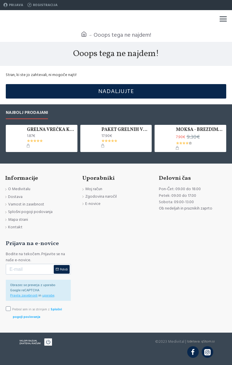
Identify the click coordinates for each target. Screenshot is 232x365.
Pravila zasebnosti (24, 295)
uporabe (48, 295)
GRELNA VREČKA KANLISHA (51, 130)
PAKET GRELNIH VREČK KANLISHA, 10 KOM (125, 130)
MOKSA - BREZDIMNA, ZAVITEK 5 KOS (200, 130)
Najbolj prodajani (27, 113)
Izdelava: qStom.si (201, 341)
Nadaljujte (116, 91)
